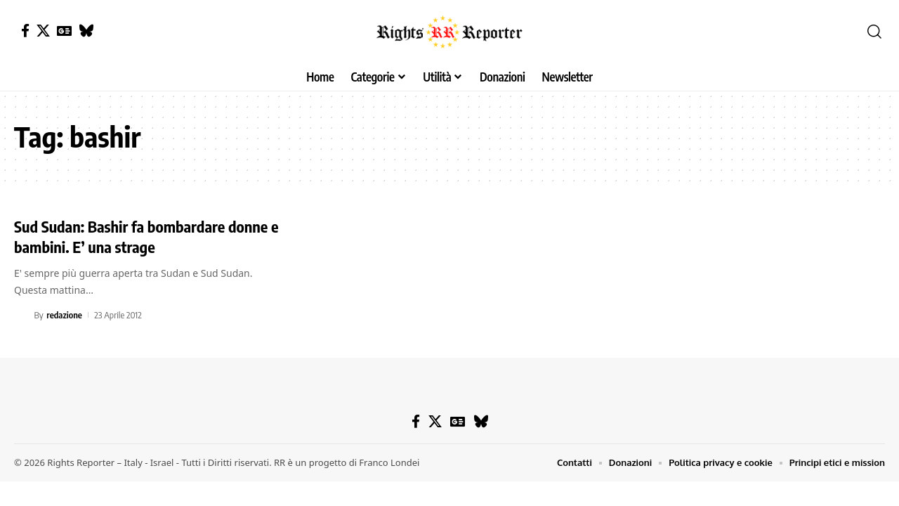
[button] (874, 32)
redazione (64, 314)
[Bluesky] (86, 30)
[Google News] (64, 30)
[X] (43, 30)
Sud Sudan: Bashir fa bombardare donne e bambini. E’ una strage (146, 236)
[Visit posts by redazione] (21, 315)
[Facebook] (25, 30)
